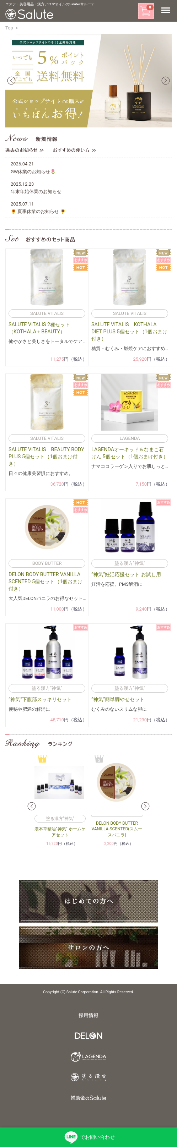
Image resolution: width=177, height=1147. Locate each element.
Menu (167, 10)
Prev (11, 80)
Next (165, 80)
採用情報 (88, 1015)
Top (9, 28)
